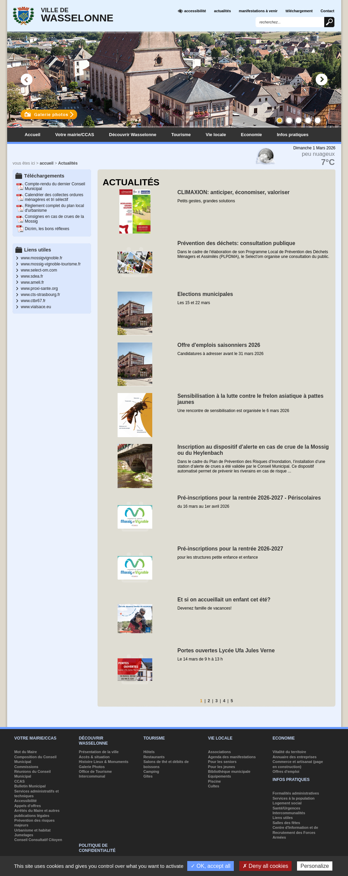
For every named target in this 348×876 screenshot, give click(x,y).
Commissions (26, 767)
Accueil (32, 134)
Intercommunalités (289, 813)
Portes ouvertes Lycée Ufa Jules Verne (226, 650)
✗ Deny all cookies (265, 866)
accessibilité (192, 11)
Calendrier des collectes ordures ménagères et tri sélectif (54, 197)
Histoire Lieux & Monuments (103, 762)
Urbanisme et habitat (32, 830)
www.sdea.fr (32, 276)
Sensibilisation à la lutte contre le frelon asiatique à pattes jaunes (250, 399)
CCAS (19, 781)
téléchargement (299, 11)
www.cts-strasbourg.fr (40, 294)
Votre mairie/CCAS (74, 134)
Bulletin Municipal (30, 786)
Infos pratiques (293, 134)
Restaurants (153, 757)
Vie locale (216, 134)
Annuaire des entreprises (295, 757)
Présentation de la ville (99, 752)
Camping (151, 771)
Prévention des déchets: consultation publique (236, 243)
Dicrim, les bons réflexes (47, 228)
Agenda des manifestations (232, 757)
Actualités (67, 163)
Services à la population (294, 798)
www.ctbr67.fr (33, 300)
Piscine (214, 781)
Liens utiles (283, 818)
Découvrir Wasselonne (132, 134)
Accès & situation (94, 757)
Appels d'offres (27, 806)
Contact (327, 11)
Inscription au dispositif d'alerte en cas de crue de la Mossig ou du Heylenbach (253, 450)
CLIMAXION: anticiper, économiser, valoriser (233, 192)
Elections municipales (205, 294)
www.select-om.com (39, 270)
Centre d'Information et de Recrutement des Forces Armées (295, 832)
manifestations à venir (258, 11)
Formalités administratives (296, 793)
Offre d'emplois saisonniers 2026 (218, 345)
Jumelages (23, 835)
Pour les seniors (222, 762)
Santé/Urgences (286, 808)
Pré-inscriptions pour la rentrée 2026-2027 (230, 549)
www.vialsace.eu (36, 306)
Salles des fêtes (286, 823)
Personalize (314, 866)
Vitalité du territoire (289, 752)
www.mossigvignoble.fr (41, 258)
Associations (219, 752)
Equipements (219, 776)
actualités (222, 11)
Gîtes (148, 776)
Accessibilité (25, 801)
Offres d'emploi (286, 771)
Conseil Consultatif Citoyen (38, 840)
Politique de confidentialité (97, 848)
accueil (47, 163)
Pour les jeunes (221, 767)
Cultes (213, 786)
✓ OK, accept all (210, 866)
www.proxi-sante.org (39, 288)
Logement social (287, 803)
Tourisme (181, 134)
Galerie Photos (92, 767)
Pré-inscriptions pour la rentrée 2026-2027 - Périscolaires (249, 498)
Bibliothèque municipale (229, 771)
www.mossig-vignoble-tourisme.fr (51, 264)
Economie (251, 134)
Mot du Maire (25, 752)
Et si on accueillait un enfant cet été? (224, 599)
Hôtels (149, 752)
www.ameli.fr (32, 282)
